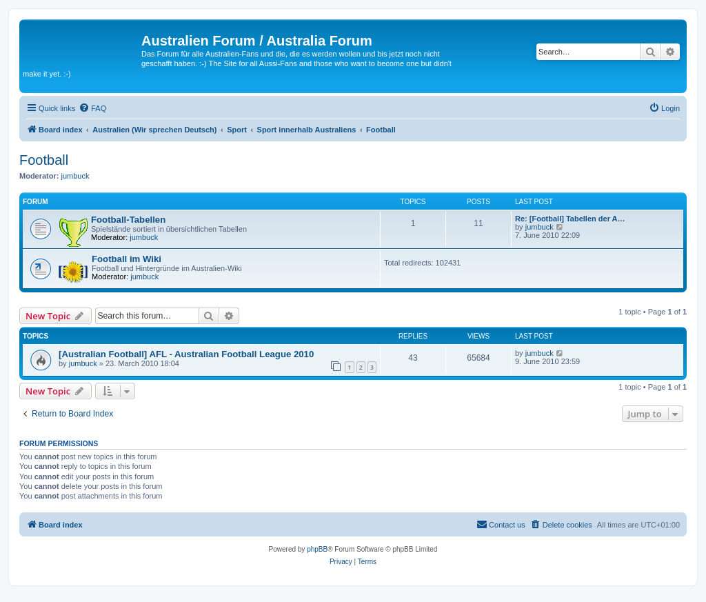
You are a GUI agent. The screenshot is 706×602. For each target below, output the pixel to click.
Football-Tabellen (128, 219)
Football (43, 160)
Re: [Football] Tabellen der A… (570, 218)
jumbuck (75, 176)
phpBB (317, 549)
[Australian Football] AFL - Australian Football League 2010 (186, 354)
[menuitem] (92, 108)
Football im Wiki (126, 259)
